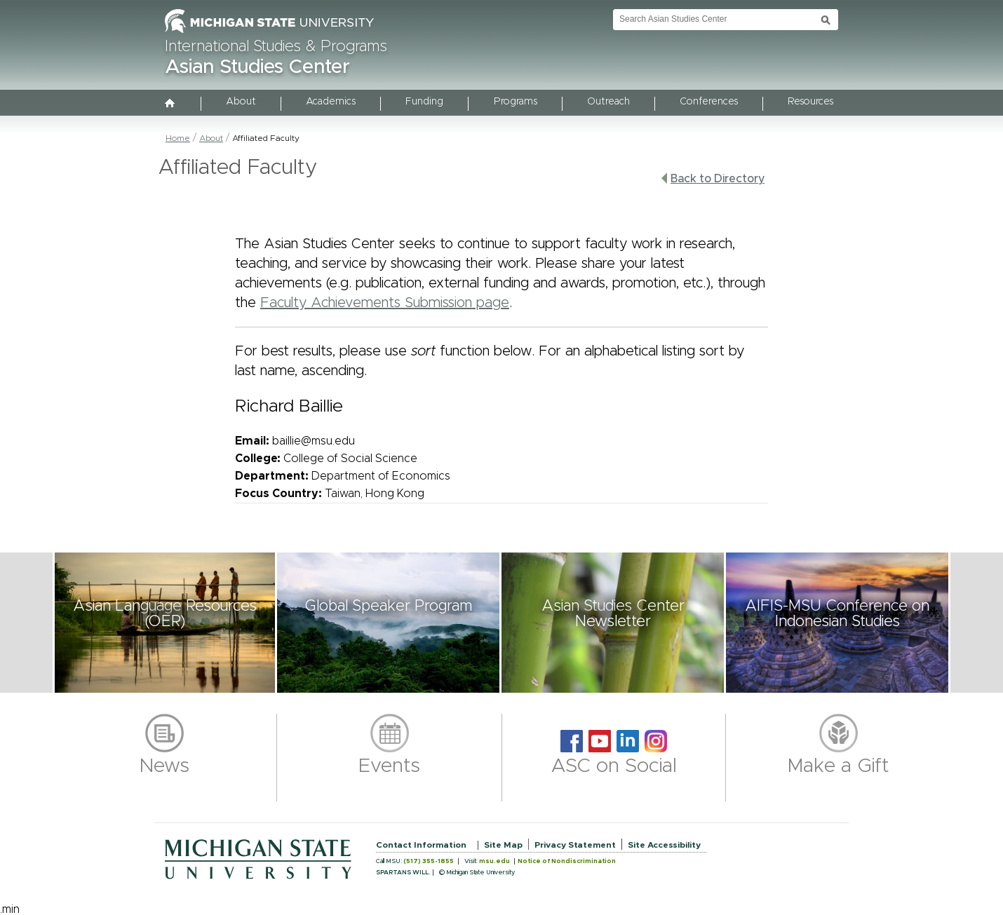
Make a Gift (838, 766)
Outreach (608, 102)
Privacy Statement (575, 845)
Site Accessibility (664, 845)
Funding (424, 102)
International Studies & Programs (276, 47)
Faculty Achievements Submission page (384, 303)
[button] (165, 623)
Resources (810, 102)
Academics (331, 102)
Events (389, 766)
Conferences (709, 102)
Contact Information (421, 845)
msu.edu (494, 861)
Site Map (503, 845)
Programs (515, 102)
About (241, 102)
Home (178, 138)
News (164, 766)
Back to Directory (713, 178)
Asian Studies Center (257, 67)
